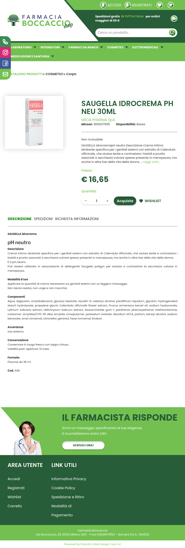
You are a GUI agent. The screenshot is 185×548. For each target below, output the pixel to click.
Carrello (15, 506)
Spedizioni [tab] (43, 218)
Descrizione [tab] (19, 218)
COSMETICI (117, 47)
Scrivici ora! (83, 445)
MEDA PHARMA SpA (98, 119)
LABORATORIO (23, 47)
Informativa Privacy (68, 478)
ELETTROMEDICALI (147, 47)
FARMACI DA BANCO (86, 47)
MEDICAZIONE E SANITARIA (32, 56)
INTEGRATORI (52, 47)
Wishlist (14, 496)
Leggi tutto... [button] (151, 162)
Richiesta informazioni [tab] (77, 218)
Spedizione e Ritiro (67, 496)
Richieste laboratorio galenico (29, 5)
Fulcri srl (115, 544)
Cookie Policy (63, 487)
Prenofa (85, 544)
